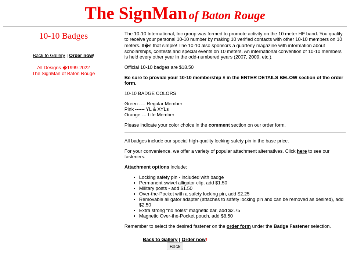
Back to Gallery (49, 55)
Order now (194, 239)
